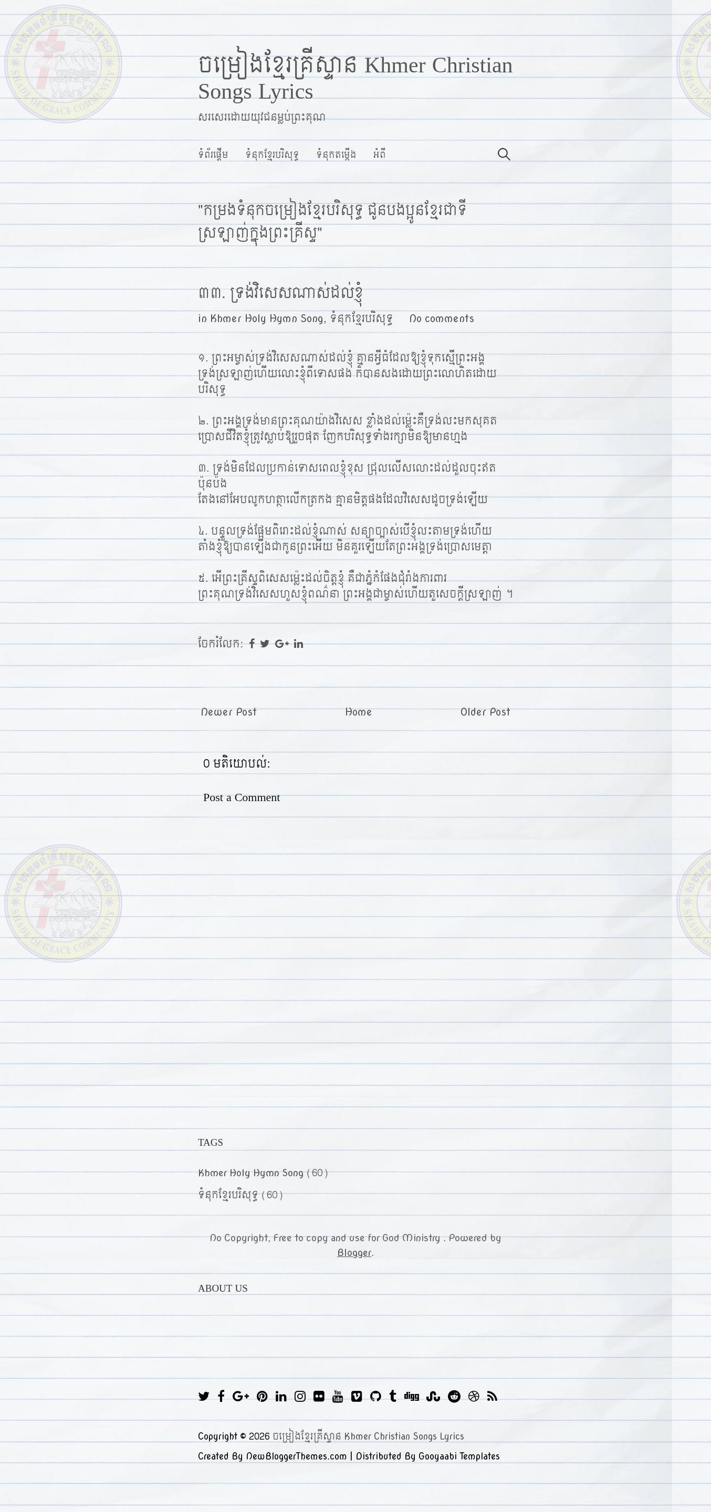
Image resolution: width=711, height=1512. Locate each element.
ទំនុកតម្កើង (336, 155)
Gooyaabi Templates (459, 1457)
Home (358, 712)
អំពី (379, 155)
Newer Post (229, 712)
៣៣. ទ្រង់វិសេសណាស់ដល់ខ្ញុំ (280, 293)
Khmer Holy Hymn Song (266, 319)
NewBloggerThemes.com (296, 1457)
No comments (441, 319)
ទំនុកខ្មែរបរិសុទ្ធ (272, 155)
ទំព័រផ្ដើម (213, 155)
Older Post (485, 712)
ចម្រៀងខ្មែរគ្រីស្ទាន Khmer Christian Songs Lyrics (355, 79)
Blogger (354, 1253)
